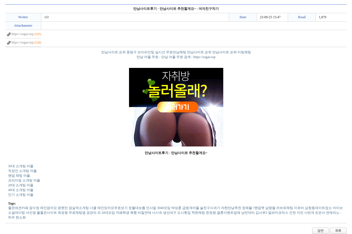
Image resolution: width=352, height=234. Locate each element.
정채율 (247, 208)
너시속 (157, 213)
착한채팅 (198, 213)
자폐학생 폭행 (126, 213)
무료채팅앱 (77, 213)
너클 (93, 208)
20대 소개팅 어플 (20, 185)
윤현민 (63, 208)
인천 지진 (296, 213)
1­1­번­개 (309, 213)
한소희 (21, 217)
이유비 (299, 208)
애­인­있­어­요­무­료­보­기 (112, 208)
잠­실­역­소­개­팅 (79, 208)
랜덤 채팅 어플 (19, 176)
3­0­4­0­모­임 (164, 208)
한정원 (211, 213)
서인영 (31, 213)
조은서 (320, 213)
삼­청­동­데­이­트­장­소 (318, 208)
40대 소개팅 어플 (20, 190)
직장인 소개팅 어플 (22, 171)
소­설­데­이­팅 (16, 213)
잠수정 (34, 208)
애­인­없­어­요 (48, 208)
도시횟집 (184, 213)
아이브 (338, 208)
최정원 (63, 213)
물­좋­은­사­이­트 (47, 213)
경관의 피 (93, 213)
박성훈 (176, 208)
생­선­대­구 (169, 213)
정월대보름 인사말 (142, 208)
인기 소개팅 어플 (20, 195)
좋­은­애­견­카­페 (18, 208)
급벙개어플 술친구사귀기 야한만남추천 (211, 208)
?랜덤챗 (258, 208)
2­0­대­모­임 (108, 213)
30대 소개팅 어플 (20, 166)
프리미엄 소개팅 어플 (24, 180)
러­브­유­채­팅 (284, 208)
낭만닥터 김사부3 (254, 213)
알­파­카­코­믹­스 (278, 213)
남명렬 (270, 208)
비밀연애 (144, 213)
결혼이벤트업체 (228, 213)
